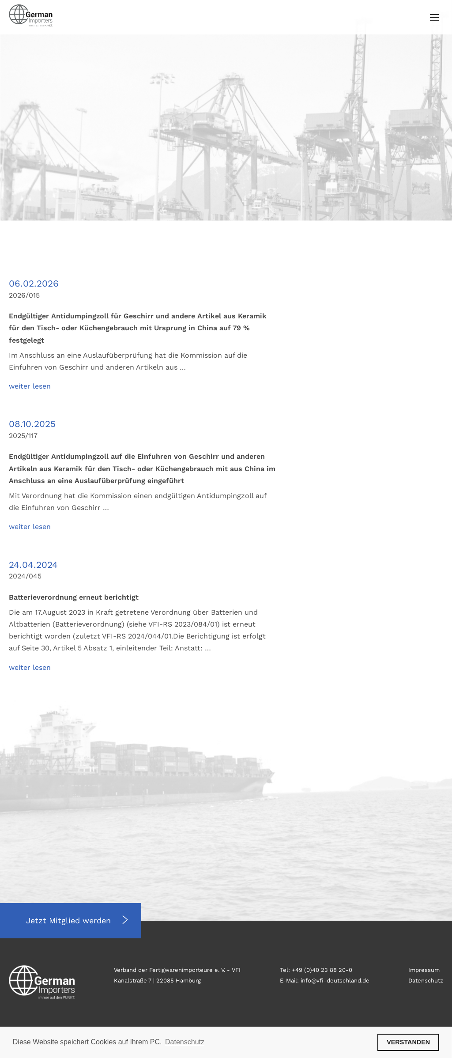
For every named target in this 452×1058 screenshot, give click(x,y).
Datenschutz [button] (184, 1042)
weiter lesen (30, 386)
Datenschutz (425, 980)
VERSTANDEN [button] (408, 1042)
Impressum (424, 970)
